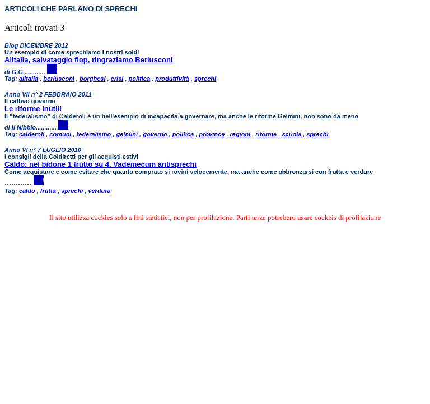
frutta (48, 190)
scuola (291, 134)
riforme (266, 134)
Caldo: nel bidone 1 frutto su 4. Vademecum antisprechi (100, 164)
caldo (27, 190)
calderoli (31, 134)
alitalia (28, 78)
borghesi (92, 78)
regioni (240, 134)
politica (140, 78)
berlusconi (58, 78)
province (212, 134)
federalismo (94, 134)
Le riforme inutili (33, 108)
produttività (172, 78)
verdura (99, 190)
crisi (117, 78)
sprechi (205, 78)
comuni (60, 134)
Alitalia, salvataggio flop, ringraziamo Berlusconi (88, 60)
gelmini (127, 134)
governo (155, 134)
